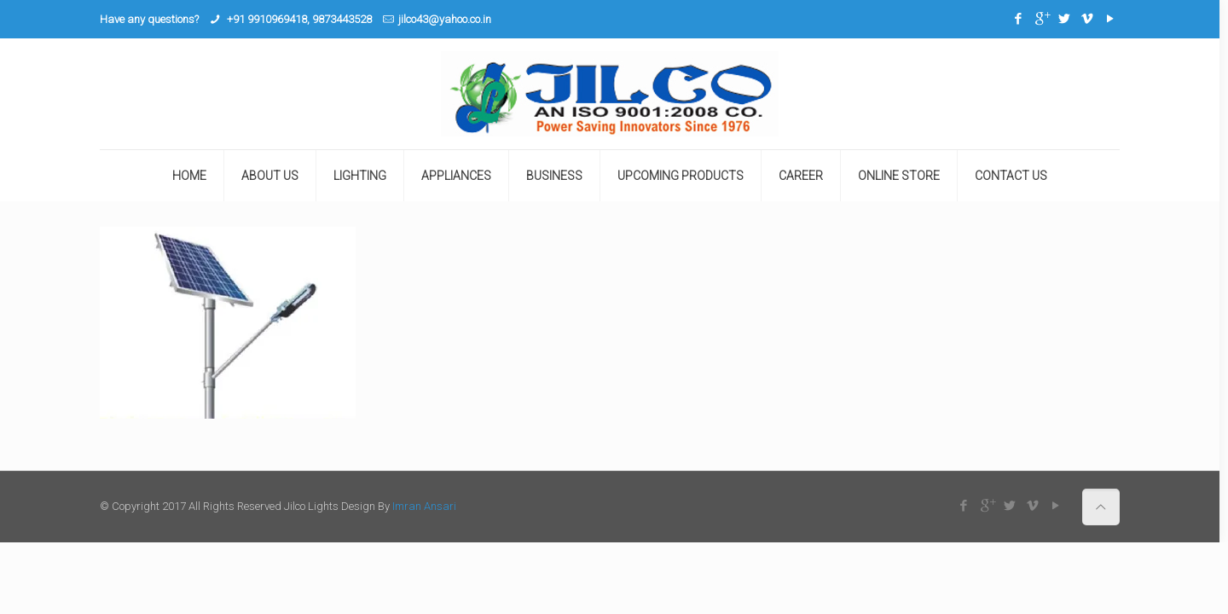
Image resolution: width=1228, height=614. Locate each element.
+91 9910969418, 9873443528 (298, 19)
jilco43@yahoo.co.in (444, 19)
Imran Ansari (424, 506)
